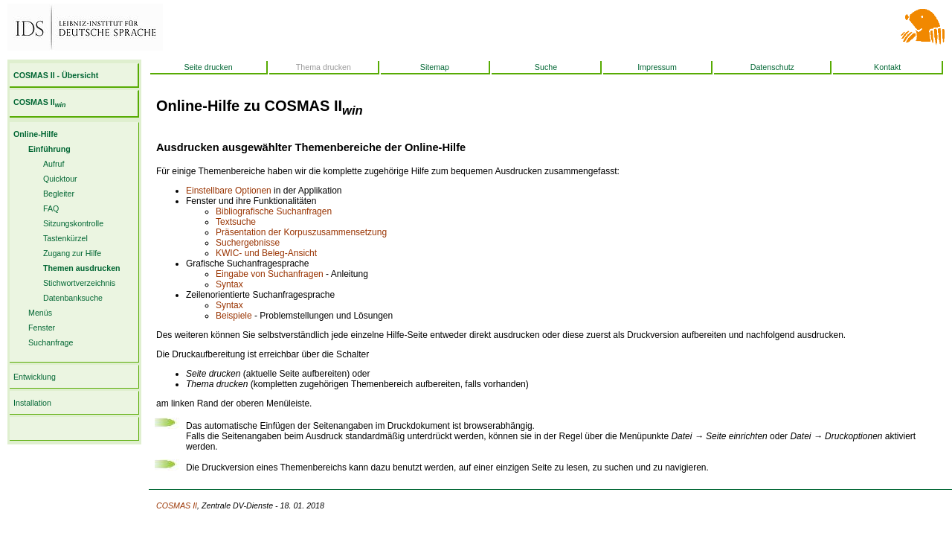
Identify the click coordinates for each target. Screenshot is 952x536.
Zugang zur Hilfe (72, 253)
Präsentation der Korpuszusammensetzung (301, 232)
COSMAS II (39, 102)
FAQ (51, 208)
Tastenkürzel (65, 238)
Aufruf (53, 163)
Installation (32, 402)
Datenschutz (772, 67)
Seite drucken (208, 67)
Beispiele (234, 315)
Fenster (41, 327)
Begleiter (58, 193)
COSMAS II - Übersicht (55, 75)
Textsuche (236, 222)
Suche (546, 67)
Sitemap (434, 67)
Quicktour (60, 178)
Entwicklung (34, 376)
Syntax (229, 284)
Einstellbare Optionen (228, 190)
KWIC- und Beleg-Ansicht (266, 253)
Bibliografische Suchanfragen (274, 211)
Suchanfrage (50, 342)
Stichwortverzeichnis (79, 282)
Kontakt (887, 67)
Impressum (657, 67)
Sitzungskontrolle (73, 223)
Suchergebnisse (248, 242)
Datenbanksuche (73, 297)
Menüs (40, 312)
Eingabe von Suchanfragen (270, 274)
